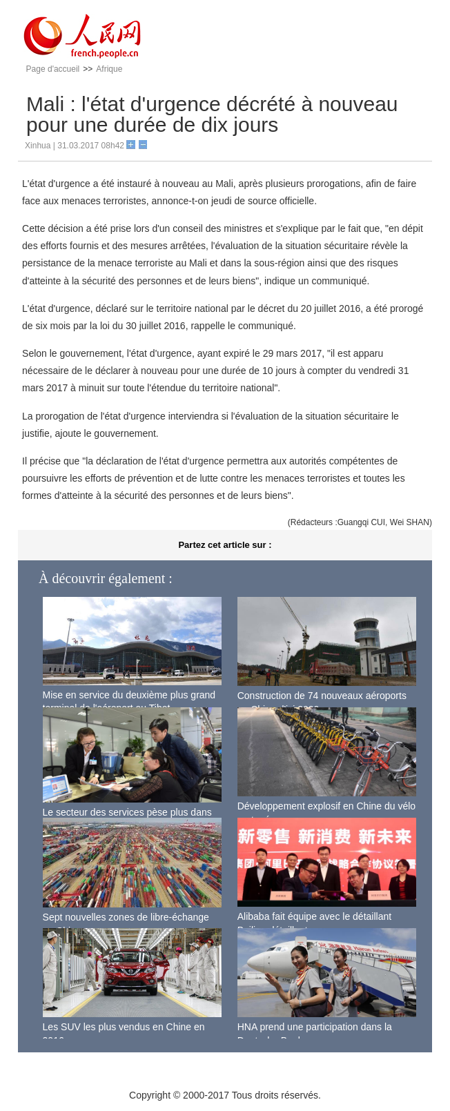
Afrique (109, 69)
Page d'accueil (53, 69)
